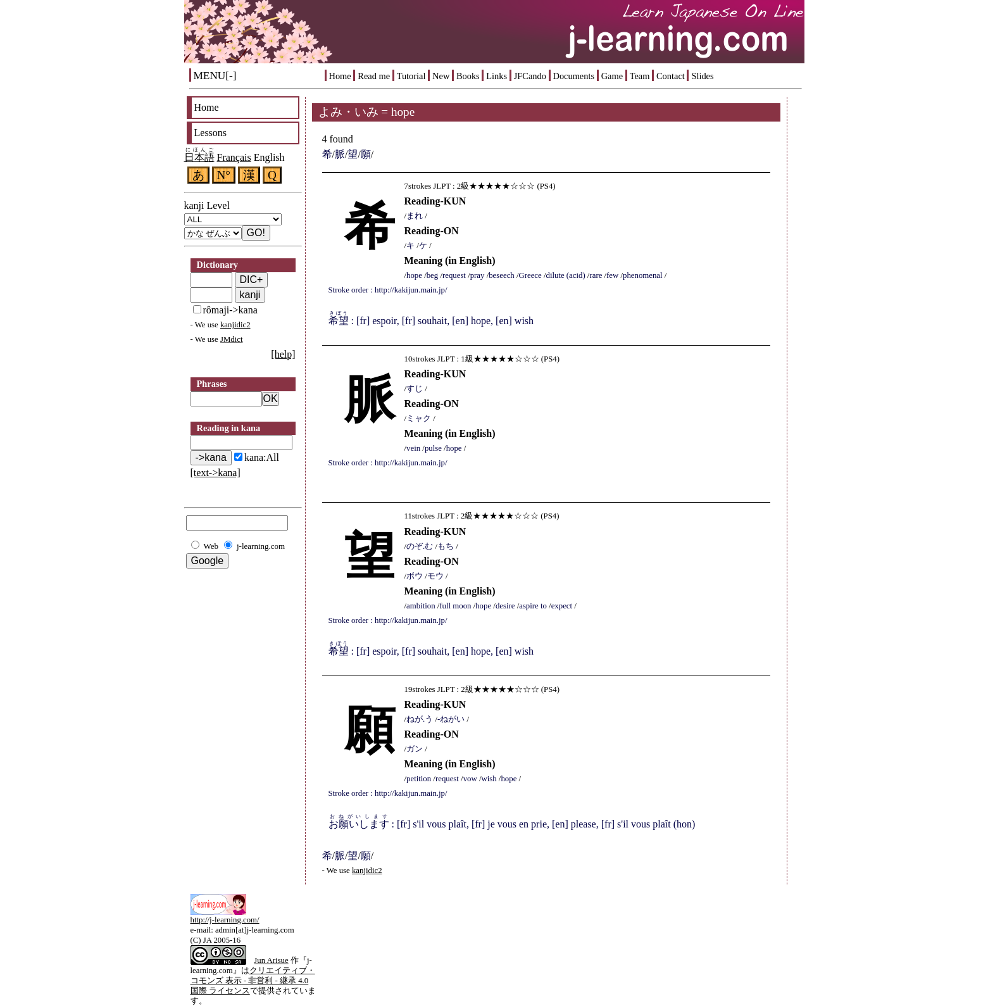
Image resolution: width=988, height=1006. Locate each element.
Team (640, 76)
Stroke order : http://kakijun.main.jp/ (387, 290)
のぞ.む (419, 546)
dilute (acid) (565, 275)
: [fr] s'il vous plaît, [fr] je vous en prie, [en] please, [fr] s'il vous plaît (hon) (512, 824)
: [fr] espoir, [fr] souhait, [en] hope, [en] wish (431, 320)
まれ (414, 215)
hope (414, 275)
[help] (283, 354)
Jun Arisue (271, 960)
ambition (420, 605)
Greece (529, 275)
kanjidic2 (235, 324)
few (612, 275)
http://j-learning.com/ (225, 919)
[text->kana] (216, 472)
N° (224, 175)
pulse (433, 448)
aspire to (533, 605)
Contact (670, 76)
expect (561, 605)
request (454, 275)
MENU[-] (215, 76)
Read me (374, 76)
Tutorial (411, 76)
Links (496, 76)
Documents (574, 76)
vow (470, 778)
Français (234, 157)
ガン (414, 749)
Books (468, 76)
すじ (414, 388)
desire (505, 605)
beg (432, 275)
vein (413, 448)
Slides (702, 76)
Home (340, 76)
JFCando (530, 76)
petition (418, 778)
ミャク (418, 418)
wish (488, 778)
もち (445, 546)
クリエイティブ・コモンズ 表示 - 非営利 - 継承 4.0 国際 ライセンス (253, 980)
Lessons (210, 132)
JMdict (231, 339)
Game (612, 76)
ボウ (414, 576)
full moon (455, 605)
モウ (435, 576)
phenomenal (643, 275)
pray (477, 275)
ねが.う (419, 719)
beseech (502, 275)
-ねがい (451, 719)
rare (595, 275)
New (440, 76)
